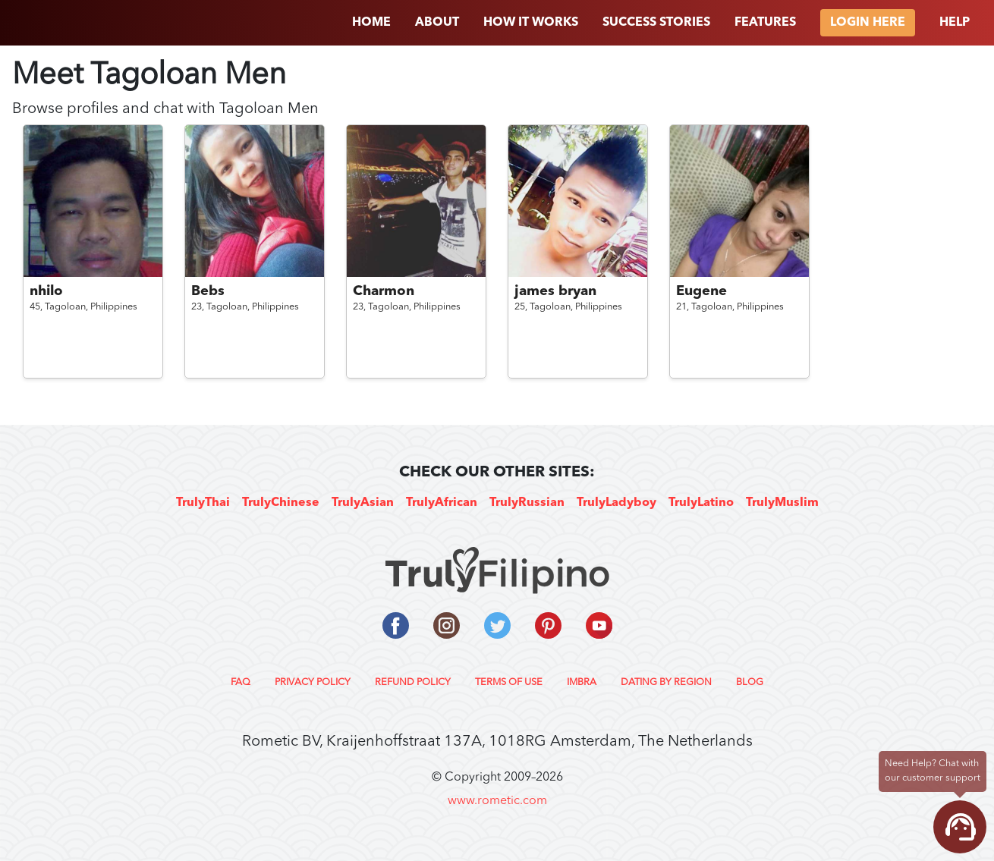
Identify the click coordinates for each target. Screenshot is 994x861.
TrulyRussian (527, 503)
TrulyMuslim (782, 503)
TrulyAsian (363, 503)
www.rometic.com (497, 801)
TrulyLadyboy (616, 503)
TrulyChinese (280, 503)
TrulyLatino (701, 503)
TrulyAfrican (441, 503)
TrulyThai (203, 503)
